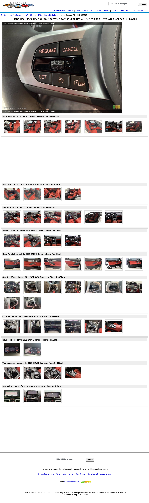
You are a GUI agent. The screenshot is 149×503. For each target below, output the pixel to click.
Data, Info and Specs (121, 10)
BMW (25, 15)
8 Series (33, 15)
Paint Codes (96, 10)
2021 (40, 15)
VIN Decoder (137, 10)
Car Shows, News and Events (99, 474)
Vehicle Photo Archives (63, 10)
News (106, 10)
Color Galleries (82, 10)
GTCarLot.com (7, 15)
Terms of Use (73, 474)
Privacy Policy (61, 474)
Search (83, 474)
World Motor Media (71, 482)
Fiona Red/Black (50, 15)
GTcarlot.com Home (46, 474)
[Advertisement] (137, 63)
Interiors (18, 15)
